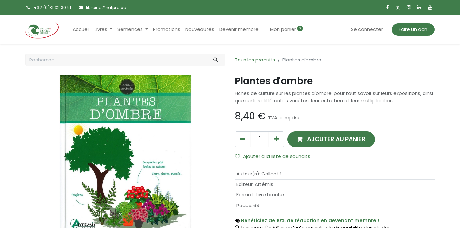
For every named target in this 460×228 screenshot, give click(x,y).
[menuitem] (81, 29)
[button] (331, 139)
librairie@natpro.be (106, 7)
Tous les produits (255, 59)
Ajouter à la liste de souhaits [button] (272, 156)
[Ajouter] (276, 139)
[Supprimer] (242, 139)
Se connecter (367, 29)
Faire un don (413, 29)
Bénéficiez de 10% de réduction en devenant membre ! (310, 220)
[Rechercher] (215, 60)
